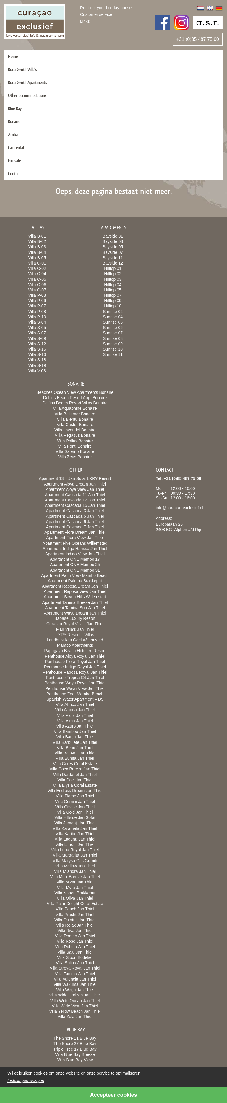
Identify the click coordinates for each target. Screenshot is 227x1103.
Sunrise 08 (113, 338)
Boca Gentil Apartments (27, 82)
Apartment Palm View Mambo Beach (75, 575)
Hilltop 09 (112, 300)
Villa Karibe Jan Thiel (75, 833)
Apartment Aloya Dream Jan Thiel (75, 484)
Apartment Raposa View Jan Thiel (75, 591)
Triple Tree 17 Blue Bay (75, 1049)
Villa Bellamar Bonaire (75, 414)
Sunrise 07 (113, 332)
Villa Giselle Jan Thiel (75, 806)
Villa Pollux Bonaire (75, 440)
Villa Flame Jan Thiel (75, 796)
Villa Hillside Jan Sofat (74, 817)
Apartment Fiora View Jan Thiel (75, 537)
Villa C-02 (37, 268)
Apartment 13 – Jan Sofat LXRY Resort (75, 478)
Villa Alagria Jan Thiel (75, 709)
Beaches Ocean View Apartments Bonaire (74, 392)
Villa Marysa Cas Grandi (75, 860)
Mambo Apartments (75, 645)
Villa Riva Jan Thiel (75, 930)
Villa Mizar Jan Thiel (74, 882)
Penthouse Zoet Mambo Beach (74, 693)
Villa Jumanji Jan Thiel (74, 822)
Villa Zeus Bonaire (75, 456)
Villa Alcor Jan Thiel (75, 715)
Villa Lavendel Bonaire (74, 430)
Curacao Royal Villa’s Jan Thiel (74, 623)
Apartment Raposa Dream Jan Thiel (75, 586)
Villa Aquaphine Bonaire (75, 408)
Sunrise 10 (113, 349)
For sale (14, 160)
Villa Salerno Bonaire (75, 451)
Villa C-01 (37, 263)
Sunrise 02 (113, 311)
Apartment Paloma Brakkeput (75, 580)
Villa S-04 (37, 322)
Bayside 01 (113, 236)
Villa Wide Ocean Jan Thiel (75, 1000)
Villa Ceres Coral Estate (75, 763)
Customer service (96, 14)
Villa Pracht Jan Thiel (75, 914)
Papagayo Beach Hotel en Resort (75, 650)
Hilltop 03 (112, 279)
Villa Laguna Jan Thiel (75, 839)
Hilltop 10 (112, 306)
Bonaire (14, 121)
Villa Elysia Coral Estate (75, 785)
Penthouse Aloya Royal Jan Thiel (75, 656)
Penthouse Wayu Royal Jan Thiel (74, 682)
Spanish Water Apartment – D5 (74, 699)
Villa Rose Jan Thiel (75, 941)
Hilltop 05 (112, 290)
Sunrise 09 (113, 343)
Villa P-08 (37, 311)
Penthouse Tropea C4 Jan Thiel (75, 677)
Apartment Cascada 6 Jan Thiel (75, 521)
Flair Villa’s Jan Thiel (75, 629)
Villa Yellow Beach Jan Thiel (75, 1011)
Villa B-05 (37, 257)
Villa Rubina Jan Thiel (75, 946)
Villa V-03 (37, 370)
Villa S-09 (37, 338)
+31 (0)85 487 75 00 (197, 39)
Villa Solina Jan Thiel (75, 962)
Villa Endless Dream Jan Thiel (74, 790)
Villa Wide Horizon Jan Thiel (75, 995)
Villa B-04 (37, 252)
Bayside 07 (113, 252)
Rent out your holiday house (106, 7)
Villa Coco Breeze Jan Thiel (75, 769)
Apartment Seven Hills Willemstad (75, 596)
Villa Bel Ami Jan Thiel (75, 753)
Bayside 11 (113, 257)
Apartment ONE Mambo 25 (75, 564)
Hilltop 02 (112, 273)
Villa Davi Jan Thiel (75, 780)
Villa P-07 (37, 306)
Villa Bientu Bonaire (75, 419)
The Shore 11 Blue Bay (74, 1038)
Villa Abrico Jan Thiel (75, 704)
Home (13, 56)
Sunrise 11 (113, 354)
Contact (14, 173)
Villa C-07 (37, 290)
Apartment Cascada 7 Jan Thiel (75, 527)
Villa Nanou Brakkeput (74, 893)
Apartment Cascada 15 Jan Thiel (75, 505)
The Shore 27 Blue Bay (74, 1043)
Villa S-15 (37, 349)
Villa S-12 (37, 343)
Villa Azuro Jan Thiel (74, 726)
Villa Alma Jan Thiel (75, 720)
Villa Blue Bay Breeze (75, 1054)
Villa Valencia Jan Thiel (75, 979)
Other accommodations (27, 95)
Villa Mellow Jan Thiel (75, 866)
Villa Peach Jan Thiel (75, 909)
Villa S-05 (37, 327)
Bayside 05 (113, 246)
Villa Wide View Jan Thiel (75, 1006)
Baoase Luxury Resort (74, 618)
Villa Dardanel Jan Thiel (75, 774)
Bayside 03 (113, 241)
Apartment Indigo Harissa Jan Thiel (75, 548)
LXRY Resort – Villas (75, 634)
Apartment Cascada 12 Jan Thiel (75, 500)
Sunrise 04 (113, 317)
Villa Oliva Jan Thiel (75, 898)
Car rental (16, 147)
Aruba (13, 134)
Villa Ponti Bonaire (75, 446)
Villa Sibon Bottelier (75, 957)
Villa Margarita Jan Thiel (75, 855)
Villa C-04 (37, 273)
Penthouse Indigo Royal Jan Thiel (75, 667)
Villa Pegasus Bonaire (75, 435)
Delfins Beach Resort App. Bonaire (75, 397)
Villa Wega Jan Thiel (75, 989)
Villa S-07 (37, 332)
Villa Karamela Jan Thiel (75, 828)
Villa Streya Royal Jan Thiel (75, 968)
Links (85, 21)
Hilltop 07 (112, 295)
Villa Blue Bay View (75, 1059)
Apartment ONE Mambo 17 (75, 559)
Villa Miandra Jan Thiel (75, 871)
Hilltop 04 (112, 284)
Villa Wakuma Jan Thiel (74, 984)
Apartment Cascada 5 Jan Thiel (75, 516)
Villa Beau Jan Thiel (75, 747)
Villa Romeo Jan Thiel (75, 935)
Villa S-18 (37, 359)
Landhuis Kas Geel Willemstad (75, 640)
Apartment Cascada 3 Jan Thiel (75, 510)
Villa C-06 (37, 284)
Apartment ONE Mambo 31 (75, 570)
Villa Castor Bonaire (75, 424)
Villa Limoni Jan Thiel (75, 844)
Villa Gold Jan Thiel (75, 812)
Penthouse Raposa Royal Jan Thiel (75, 672)
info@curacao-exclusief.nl (179, 507)
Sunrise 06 (113, 327)
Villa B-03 (37, 246)
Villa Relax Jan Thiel (74, 925)
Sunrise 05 (113, 322)
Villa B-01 (37, 236)
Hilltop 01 (112, 268)
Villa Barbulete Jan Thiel (75, 742)
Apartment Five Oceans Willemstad (75, 543)
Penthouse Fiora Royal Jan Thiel (75, 661)
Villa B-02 (37, 241)
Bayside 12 (113, 263)
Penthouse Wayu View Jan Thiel (75, 688)
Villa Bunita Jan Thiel (75, 758)
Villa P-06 (37, 300)
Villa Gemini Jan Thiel (75, 801)
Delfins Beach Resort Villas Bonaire (75, 403)
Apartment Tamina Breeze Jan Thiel (75, 602)
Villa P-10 (37, 317)
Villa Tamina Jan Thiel (75, 973)
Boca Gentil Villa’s (22, 69)
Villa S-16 (37, 354)
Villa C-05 (37, 279)
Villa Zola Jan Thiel (75, 1016)
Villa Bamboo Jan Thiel (75, 731)
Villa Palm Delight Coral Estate (75, 903)
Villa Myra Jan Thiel (75, 887)
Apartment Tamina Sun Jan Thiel (75, 607)
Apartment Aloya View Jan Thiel (75, 489)
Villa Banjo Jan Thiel (74, 736)
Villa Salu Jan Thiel (75, 952)
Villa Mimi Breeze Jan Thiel (75, 876)
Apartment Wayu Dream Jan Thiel (75, 613)
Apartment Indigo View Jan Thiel (75, 554)
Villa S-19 (37, 365)
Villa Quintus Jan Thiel (74, 919)
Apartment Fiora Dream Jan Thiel (75, 532)
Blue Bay (15, 108)
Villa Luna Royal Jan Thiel (75, 849)
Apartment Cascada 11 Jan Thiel (75, 494)
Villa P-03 (37, 295)
